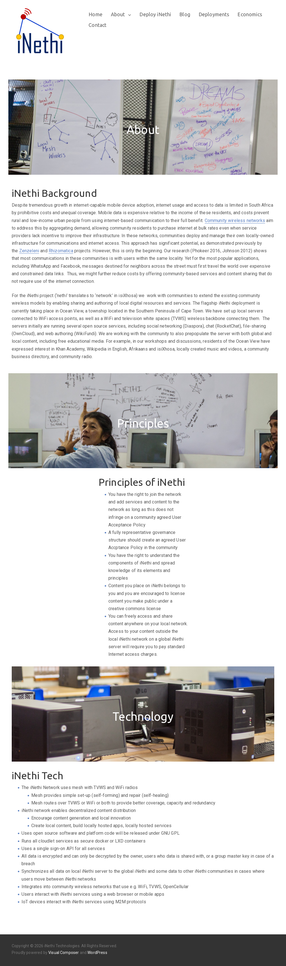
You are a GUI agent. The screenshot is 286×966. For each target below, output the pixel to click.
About (119, 14)
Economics (250, 14)
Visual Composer (63, 952)
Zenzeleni (29, 250)
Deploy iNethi (156, 14)
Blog (185, 14)
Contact (98, 25)
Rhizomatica (61, 250)
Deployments (214, 14)
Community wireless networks (235, 220)
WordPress (97, 952)
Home (96, 14)
